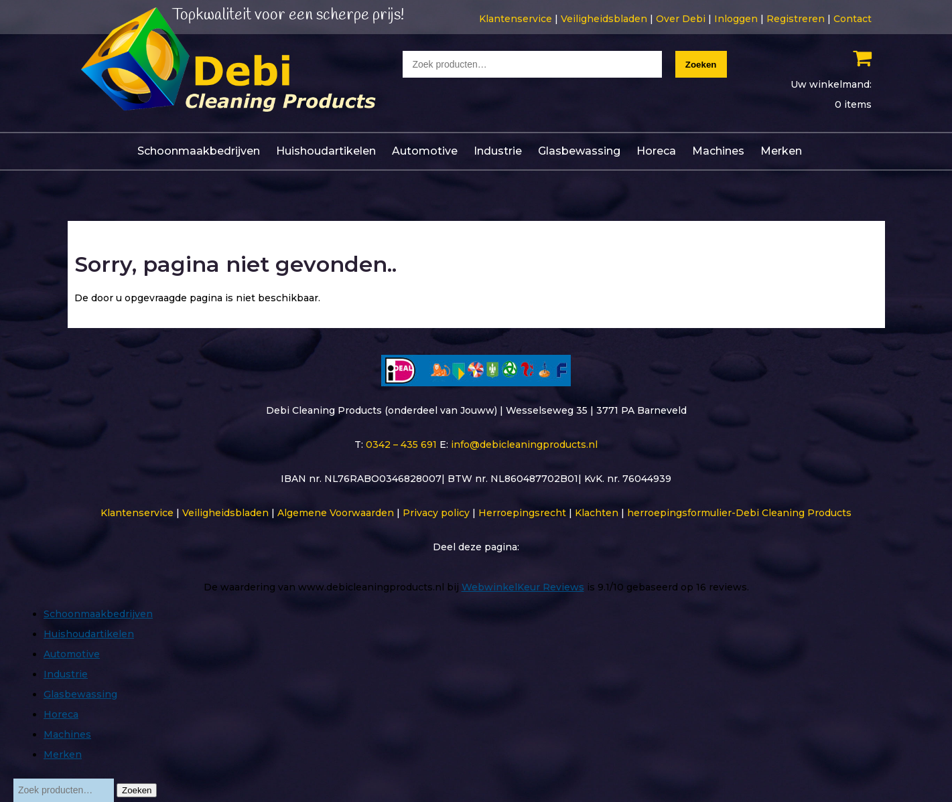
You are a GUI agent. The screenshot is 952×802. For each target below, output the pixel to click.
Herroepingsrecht (522, 513)
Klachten (596, 513)
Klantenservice (515, 19)
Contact (852, 19)
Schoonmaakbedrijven (198, 151)
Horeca (656, 151)
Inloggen (736, 19)
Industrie (498, 151)
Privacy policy (436, 513)
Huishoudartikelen (326, 151)
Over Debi (680, 19)
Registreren (795, 19)
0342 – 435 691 (401, 444)
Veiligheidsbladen (604, 19)
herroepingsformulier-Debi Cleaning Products (739, 513)
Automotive (425, 151)
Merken (781, 151)
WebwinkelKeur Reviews (523, 587)
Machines (718, 151)
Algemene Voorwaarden (335, 513)
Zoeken (701, 65)
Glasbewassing (579, 151)
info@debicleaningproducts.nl (524, 444)
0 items (853, 104)
